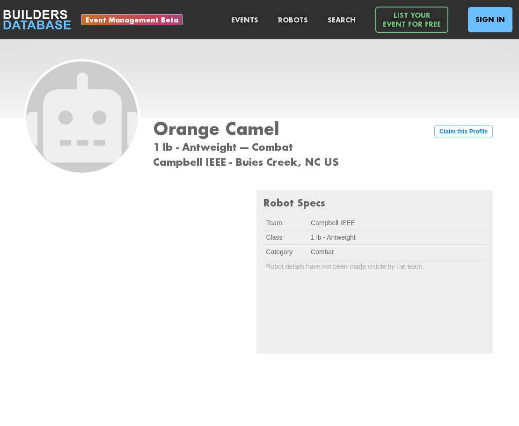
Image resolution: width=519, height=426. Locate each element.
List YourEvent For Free (412, 20)
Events (244, 19)
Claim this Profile (463, 131)
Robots (293, 19)
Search (342, 19)
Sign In (490, 19)
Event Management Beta (132, 19)
